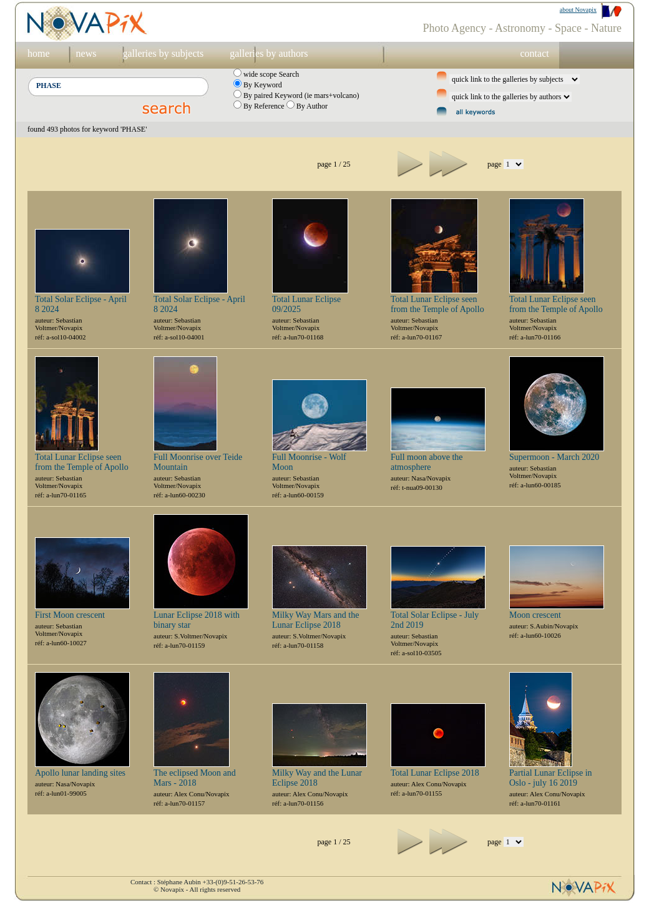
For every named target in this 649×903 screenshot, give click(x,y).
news (86, 53)
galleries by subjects (162, 53)
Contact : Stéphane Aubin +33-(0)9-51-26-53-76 (196, 882)
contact (534, 53)
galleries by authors (269, 53)
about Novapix (578, 9)
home (38, 53)
